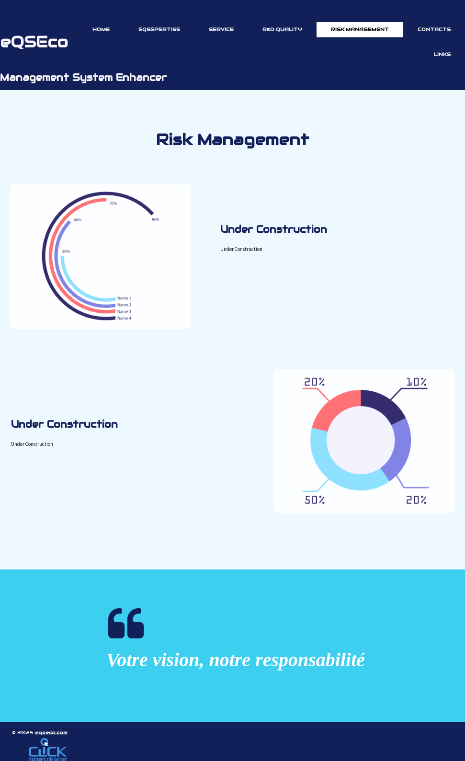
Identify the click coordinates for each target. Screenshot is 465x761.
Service (221, 29)
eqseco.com (51, 732)
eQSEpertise (159, 29)
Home (101, 29)
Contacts (434, 29)
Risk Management (360, 29)
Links (442, 54)
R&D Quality (282, 29)
